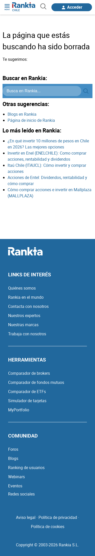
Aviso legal (25, 517)
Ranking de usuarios (26, 467)
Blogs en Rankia (22, 114)
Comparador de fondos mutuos (36, 382)
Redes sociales (21, 494)
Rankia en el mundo (26, 297)
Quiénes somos (22, 288)
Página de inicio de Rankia (31, 120)
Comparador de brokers (29, 373)
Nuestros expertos (24, 315)
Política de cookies (47, 526)
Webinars (16, 476)
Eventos (15, 486)
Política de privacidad (58, 517)
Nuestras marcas (23, 324)
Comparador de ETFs (27, 391)
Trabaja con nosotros (27, 334)
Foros (13, 449)
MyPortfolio (18, 410)
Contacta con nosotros (28, 306)
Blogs (13, 458)
